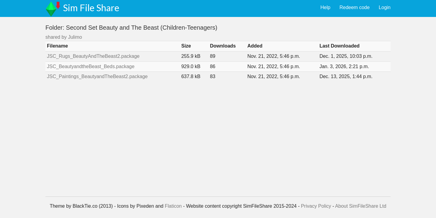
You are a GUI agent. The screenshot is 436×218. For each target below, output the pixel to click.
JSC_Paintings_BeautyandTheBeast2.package (97, 76)
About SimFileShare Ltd (360, 206)
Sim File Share (91, 7)
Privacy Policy (316, 206)
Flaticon (173, 206)
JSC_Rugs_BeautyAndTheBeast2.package (93, 56)
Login (385, 7)
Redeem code (354, 7)
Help (325, 7)
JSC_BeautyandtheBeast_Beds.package (90, 66)
